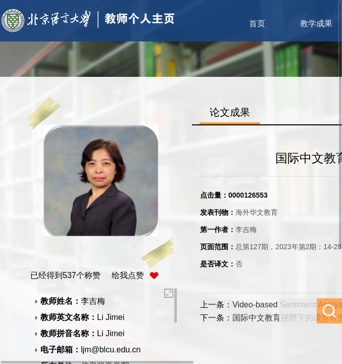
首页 (257, 23)
